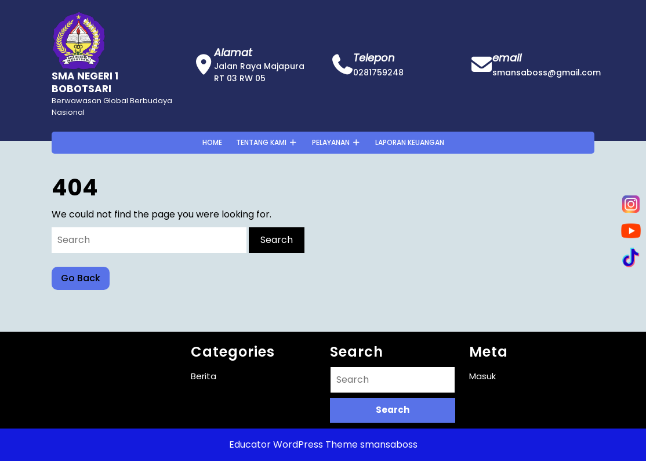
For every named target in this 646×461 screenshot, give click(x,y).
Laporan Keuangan (409, 142)
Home (212, 142)
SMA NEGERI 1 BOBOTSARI (85, 82)
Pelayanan (331, 142)
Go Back (85, 280)
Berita (203, 376)
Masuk (482, 376)
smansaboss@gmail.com (546, 72)
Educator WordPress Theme (293, 444)
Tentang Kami (261, 142)
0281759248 (378, 72)
